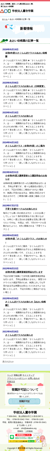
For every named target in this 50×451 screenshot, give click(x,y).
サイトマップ (28, 375)
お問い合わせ (34, 378)
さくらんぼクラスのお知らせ (19, 116)
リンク (10, 375)
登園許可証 (24, 401)
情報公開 (18, 375)
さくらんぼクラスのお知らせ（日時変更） (25, 86)
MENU (47, 11)
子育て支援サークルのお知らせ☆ (21, 209)
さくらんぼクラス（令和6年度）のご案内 (25, 146)
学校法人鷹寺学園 (22, 10)
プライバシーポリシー (17, 378)
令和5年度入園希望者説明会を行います (24, 272)
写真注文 (11, 381)
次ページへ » (8, 361)
